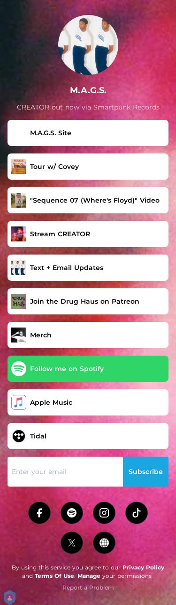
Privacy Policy (143, 567)
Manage (88, 575)
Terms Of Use (54, 575)
